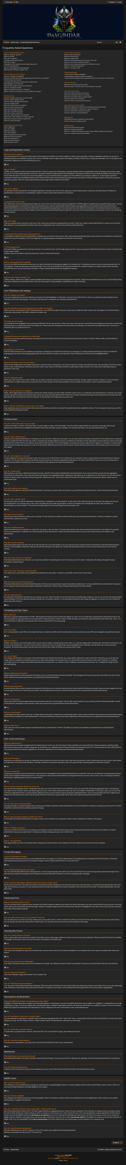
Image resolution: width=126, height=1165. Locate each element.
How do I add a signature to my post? (16, 101)
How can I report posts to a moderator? (16, 115)
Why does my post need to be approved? (17, 119)
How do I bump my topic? (12, 120)
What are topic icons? (11, 142)
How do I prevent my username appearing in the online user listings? (26, 78)
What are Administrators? (72, 55)
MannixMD (68, 1155)
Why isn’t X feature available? (73, 129)
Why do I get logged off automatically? (16, 68)
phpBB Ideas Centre (95, 1098)
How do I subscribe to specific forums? (77, 111)
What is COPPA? (9, 56)
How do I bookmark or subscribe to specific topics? (81, 109)
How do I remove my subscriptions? (76, 113)
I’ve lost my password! (11, 66)
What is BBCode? (9, 127)
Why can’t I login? (10, 62)
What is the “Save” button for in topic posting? (19, 117)
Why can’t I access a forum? (13, 109)
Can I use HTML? (9, 129)
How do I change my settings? (14, 76)
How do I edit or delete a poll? (14, 107)
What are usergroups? (71, 58)
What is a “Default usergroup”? (74, 66)
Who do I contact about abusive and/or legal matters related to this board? (88, 131)
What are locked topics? (12, 140)
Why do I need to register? (12, 55)
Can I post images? (10, 133)
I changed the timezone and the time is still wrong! (20, 82)
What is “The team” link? (72, 68)
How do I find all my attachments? (75, 121)
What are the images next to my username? (18, 86)
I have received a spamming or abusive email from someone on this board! (89, 78)
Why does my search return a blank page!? (78, 97)
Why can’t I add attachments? (13, 111)
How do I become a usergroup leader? (77, 62)
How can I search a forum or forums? (76, 93)
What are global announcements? (15, 134)
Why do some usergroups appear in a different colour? (82, 64)
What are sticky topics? (11, 138)
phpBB (99, 354)
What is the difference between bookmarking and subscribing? (85, 107)
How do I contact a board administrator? (77, 133)
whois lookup (29, 1113)
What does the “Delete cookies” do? (16, 70)
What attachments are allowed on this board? (79, 119)
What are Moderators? (71, 56)
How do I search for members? (74, 98)
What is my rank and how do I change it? (17, 89)
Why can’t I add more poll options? (15, 105)
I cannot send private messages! (75, 74)
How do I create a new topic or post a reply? (18, 98)
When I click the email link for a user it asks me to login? (22, 91)
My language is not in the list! (13, 84)
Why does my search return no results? (77, 95)
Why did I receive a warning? (13, 113)
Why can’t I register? (10, 58)
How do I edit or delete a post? (14, 100)
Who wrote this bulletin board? (74, 127)
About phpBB (31, 1087)
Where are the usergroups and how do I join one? (80, 60)
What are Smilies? (10, 131)
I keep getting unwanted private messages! (78, 76)
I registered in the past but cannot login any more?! (20, 64)
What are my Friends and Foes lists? (76, 84)
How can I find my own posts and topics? (77, 100)
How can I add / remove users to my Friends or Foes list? (83, 86)
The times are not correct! (12, 80)
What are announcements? (13, 136)
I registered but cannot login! (13, 60)
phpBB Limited (61, 1085)
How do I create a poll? (11, 103)
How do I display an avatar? (12, 87)
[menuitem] (16, 2)
